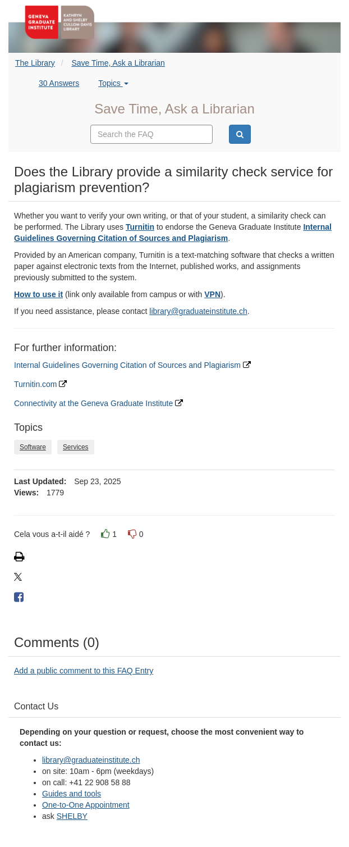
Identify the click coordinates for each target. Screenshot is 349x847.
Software (33, 447)
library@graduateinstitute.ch (198, 311)
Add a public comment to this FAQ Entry (83, 670)
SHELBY (72, 816)
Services (76, 447)
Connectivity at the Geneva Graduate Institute (98, 403)
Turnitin (140, 226)
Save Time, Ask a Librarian (118, 62)
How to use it (38, 294)
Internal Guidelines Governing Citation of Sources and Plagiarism (132, 365)
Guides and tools (71, 793)
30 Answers (59, 83)
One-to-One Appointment (86, 804)
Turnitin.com (40, 384)
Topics (113, 83)
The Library (35, 62)
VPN (212, 294)
